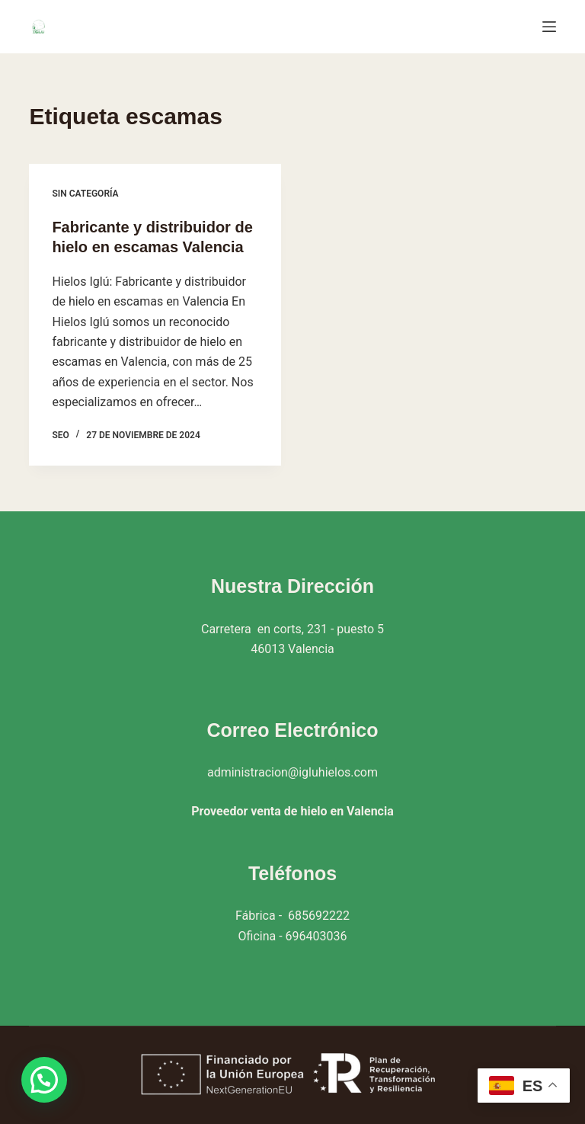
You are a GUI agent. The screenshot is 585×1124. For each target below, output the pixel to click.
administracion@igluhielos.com (292, 772)
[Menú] (549, 27)
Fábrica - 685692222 (292, 915)
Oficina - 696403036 (292, 936)
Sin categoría (85, 193)
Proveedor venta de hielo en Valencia (292, 811)
